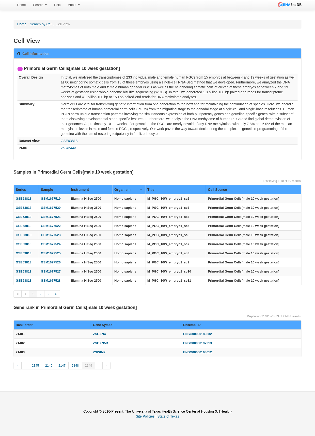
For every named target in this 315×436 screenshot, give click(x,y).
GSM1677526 (51, 262)
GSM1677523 (51, 235)
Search (40, 5)
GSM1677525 (51, 253)
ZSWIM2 (99, 352)
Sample (47, 190)
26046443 (68, 148)
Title (151, 190)
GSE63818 (69, 141)
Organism (128, 190)
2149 (88, 365)
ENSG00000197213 (197, 343)
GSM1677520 (51, 208)
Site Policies (145, 416)
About (74, 5)
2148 (75, 365)
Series (21, 190)
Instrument (80, 190)
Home (21, 5)
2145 (35, 365)
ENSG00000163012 (197, 352)
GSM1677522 (51, 226)
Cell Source (217, 190)
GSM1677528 (51, 280)
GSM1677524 (51, 244)
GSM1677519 (51, 198)
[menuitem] (22, 5)
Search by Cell (41, 24)
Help (57, 5)
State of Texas (168, 416)
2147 (61, 365)
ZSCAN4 (99, 334)
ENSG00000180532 (197, 334)
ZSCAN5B (100, 343)
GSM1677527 (51, 271)
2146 (48, 365)
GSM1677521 (51, 217)
